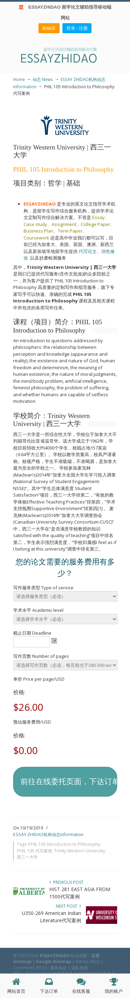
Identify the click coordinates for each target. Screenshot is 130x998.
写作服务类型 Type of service (43, 587)
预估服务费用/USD (32, 722)
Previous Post (66, 882)
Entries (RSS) (88, 961)
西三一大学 (27, 857)
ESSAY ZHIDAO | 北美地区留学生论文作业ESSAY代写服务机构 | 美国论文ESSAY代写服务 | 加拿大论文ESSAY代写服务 (65, 55)
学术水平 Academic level (38, 610)
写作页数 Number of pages (41, 656)
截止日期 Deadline (32, 633)
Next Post (68, 906)
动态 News (43, 79)
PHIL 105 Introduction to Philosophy (64, 844)
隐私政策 (79, 967)
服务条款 (58, 967)
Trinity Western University (79, 851)
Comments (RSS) (29, 967)
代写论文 (88, 251)
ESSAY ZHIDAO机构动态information (48, 834)
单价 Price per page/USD (38, 679)
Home (19, 79)
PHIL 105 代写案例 (34, 851)
